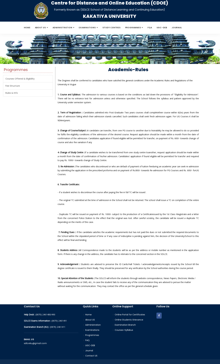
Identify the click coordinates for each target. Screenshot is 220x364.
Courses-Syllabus (122, 330)
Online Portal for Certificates (128, 314)
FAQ (86, 340)
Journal (177, 27)
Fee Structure (12, 85)
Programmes (133, 27)
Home (27, 27)
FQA (150, 27)
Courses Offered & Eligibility (20, 78)
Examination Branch (124, 324)
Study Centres (112, 27)
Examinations (87, 27)
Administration (62, 27)
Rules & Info (11, 92)
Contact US (90, 355)
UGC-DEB (162, 27)
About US (40, 27)
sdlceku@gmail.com (35, 343)
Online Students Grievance (127, 319)
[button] (159, 316)
